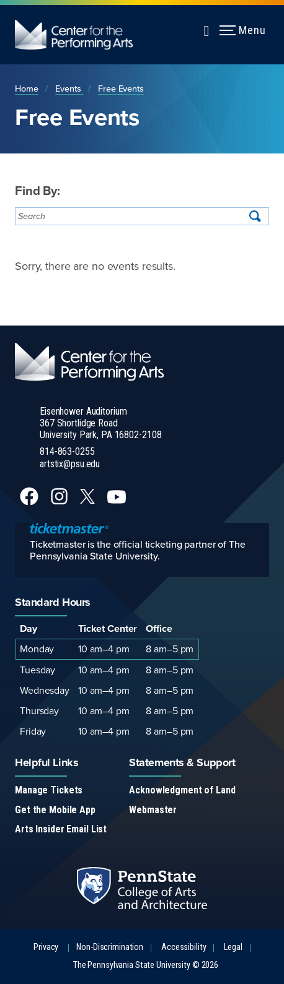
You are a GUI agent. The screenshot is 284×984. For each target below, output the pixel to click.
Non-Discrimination (109, 947)
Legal (233, 947)
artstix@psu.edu (70, 464)
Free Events (121, 88)
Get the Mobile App (55, 810)
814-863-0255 (67, 451)
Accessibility (183, 947)
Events (69, 88)
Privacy (45, 947)
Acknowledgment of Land (182, 790)
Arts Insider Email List (61, 829)
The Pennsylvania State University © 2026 (145, 965)
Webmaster (153, 810)
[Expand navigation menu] (206, 29)
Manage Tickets (48, 790)
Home (26, 88)
